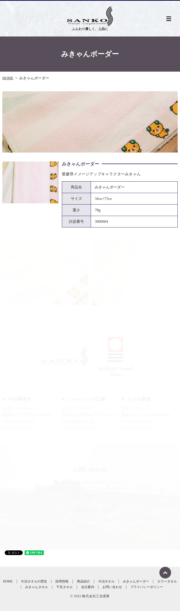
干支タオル (64, 587)
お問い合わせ (112, 587)
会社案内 (87, 587)
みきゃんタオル (36, 587)
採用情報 (61, 581)
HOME (7, 78)
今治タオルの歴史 (34, 581)
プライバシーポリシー (146, 587)
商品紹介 (83, 581)
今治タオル (106, 581)
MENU (168, 18)
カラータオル (167, 581)
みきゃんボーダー (136, 581)
